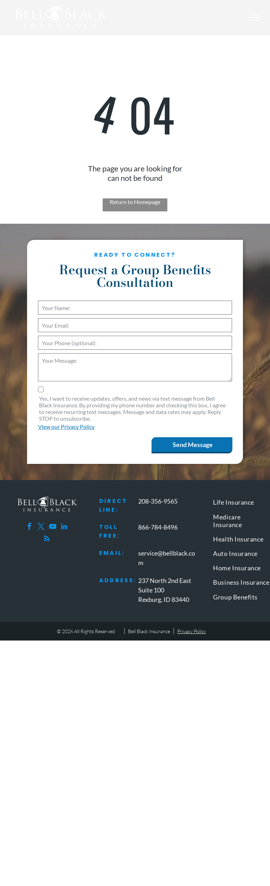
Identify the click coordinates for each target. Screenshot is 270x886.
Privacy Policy (191, 631)
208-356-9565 (158, 501)
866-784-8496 (158, 527)
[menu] (254, 17)
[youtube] (52, 527)
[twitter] (41, 527)
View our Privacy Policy (66, 426)
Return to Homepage (135, 201)
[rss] (46, 539)
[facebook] (29, 527)
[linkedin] (64, 527)
